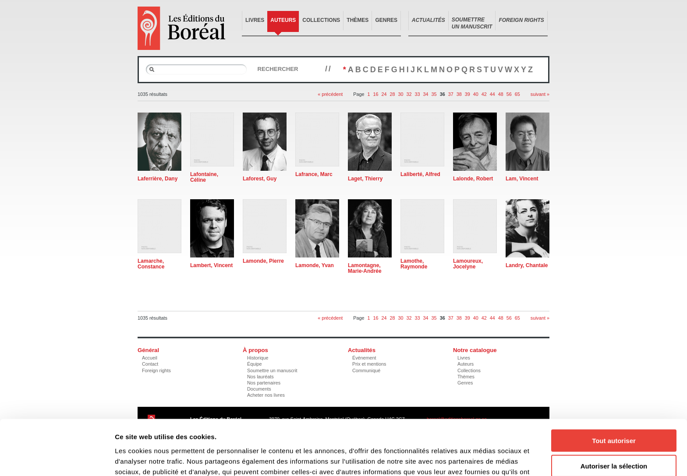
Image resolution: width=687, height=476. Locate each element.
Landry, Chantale (527, 265)
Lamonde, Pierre (263, 261)
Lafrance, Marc (314, 174)
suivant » (540, 94)
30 (401, 94)
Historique (258, 357)
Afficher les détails (482, 458)
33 (417, 94)
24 (384, 94)
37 (450, 94)
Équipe (254, 364)
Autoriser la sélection (614, 414)
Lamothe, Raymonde (413, 264)
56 (509, 94)
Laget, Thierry (365, 179)
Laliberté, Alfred (420, 174)
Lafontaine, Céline (204, 177)
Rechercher (277, 69)
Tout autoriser (614, 388)
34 (425, 94)
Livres (254, 20)
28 (392, 94)
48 (500, 94)
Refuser (614, 440)
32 (409, 94)
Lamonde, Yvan (314, 265)
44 (492, 94)
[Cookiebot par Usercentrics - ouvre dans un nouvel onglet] (56, 458)
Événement (364, 357)
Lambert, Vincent (211, 265)
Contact (150, 364)
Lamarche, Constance (151, 264)
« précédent (330, 94)
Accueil (149, 357)
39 (467, 94)
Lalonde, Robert (473, 179)
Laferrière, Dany (157, 179)
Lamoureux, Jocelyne (468, 264)
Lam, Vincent (522, 179)
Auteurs (283, 20)
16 (376, 94)
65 (517, 94)
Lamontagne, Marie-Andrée (365, 268)
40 (475, 94)
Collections (321, 20)
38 (459, 94)
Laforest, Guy (259, 179)
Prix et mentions (369, 364)
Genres (386, 20)
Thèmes (357, 20)
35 (434, 94)
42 (484, 94)
